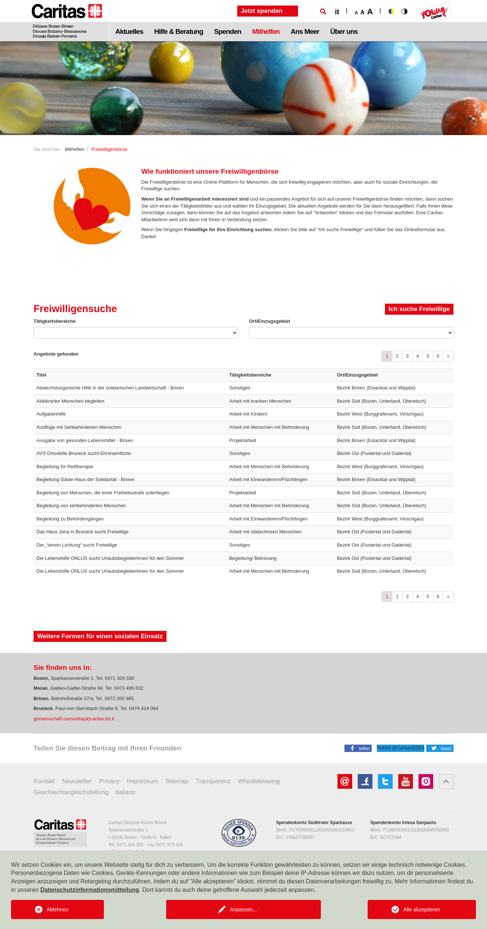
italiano (126, 792)
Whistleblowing (259, 781)
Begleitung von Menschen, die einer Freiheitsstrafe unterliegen (102, 492)
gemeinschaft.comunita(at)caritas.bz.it (74, 718)
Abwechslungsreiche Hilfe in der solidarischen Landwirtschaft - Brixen (110, 388)
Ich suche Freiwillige (419, 308)
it (337, 12)
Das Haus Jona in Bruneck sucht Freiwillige (82, 531)
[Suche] (323, 11)
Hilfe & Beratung (178, 31)
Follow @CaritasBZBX (401, 747)
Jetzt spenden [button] (262, 10)
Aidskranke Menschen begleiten (70, 401)
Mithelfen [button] (266, 31)
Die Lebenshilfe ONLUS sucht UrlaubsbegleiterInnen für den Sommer (110, 558)
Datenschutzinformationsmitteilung (89, 890)
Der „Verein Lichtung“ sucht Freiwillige (76, 545)
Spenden (227, 31)
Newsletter (77, 781)
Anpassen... (243, 909)
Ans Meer (305, 31)
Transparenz (213, 781)
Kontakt (44, 781)
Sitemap (176, 781)
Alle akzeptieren (421, 909)
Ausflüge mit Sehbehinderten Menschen (79, 427)
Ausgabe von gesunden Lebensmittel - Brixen (84, 440)
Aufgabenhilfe (51, 414)
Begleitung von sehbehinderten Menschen (81, 505)
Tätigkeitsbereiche (55, 321)
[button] (358, 748)
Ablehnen (58, 909)
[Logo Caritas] (67, 20)
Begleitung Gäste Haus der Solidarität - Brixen (85, 479)
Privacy (109, 781)
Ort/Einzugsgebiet (269, 321)
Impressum (142, 781)
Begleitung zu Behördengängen (70, 519)
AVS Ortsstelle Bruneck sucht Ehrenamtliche (83, 453)
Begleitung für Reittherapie (64, 466)
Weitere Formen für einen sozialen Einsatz (100, 636)
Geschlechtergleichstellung (71, 792)
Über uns (344, 31)
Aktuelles (129, 31)
